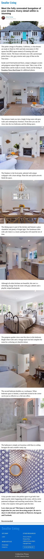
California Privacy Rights (29, 541)
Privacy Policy (26, 539)
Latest (3, 536)
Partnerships (5, 545)
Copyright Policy (27, 543)
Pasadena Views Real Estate (10, 70)
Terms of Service (27, 536)
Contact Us (4, 547)
